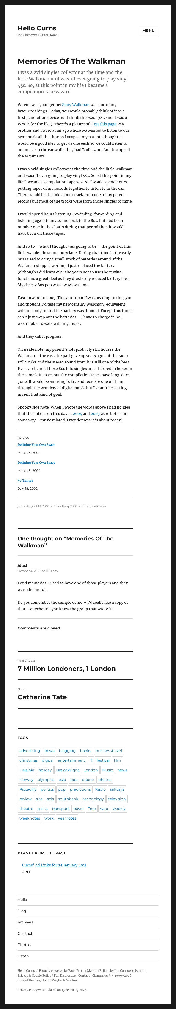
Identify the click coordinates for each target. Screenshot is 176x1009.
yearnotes (67, 818)
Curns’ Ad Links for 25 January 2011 (54, 865)
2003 (95, 413)
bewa (49, 751)
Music (86, 506)
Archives (25, 922)
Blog (22, 911)
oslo (62, 779)
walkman (99, 506)
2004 (77, 413)
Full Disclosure (65, 976)
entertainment (71, 760)
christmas (28, 760)
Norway (26, 779)
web (104, 808)
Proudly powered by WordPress (61, 971)
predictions (80, 789)
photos (104, 779)
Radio (100, 789)
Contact (25, 933)
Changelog (100, 976)
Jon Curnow (123, 971)
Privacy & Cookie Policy (34, 976)
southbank (68, 799)
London (91, 770)
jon (20, 506)
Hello (22, 900)
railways (117, 789)
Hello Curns (37, 28)
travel (78, 808)
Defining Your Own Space (36, 445)
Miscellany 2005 (65, 506)
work (49, 818)
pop (62, 789)
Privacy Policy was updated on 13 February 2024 (52, 990)
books (85, 751)
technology (93, 799)
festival (103, 760)
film (117, 760)
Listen (23, 956)
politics (47, 789)
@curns (139, 971)
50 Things (25, 481)
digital (47, 760)
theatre (26, 808)
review (25, 799)
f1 (91, 760)
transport (60, 808)
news (122, 770)
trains (43, 808)
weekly (119, 808)
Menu (148, 31)
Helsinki (26, 770)
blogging (67, 751)
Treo (92, 808)
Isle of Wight (67, 770)
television (117, 799)
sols (50, 799)
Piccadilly (27, 789)
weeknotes (29, 818)
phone (88, 779)
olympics (46, 779)
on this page (105, 124)
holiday (45, 770)
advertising (29, 751)
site (39, 799)
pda (73, 779)
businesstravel (109, 751)
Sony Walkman (76, 104)
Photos (24, 945)
